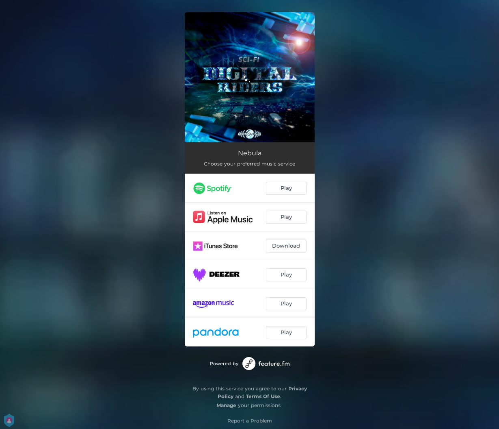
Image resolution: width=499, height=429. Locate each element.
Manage (226, 405)
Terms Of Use (263, 396)
